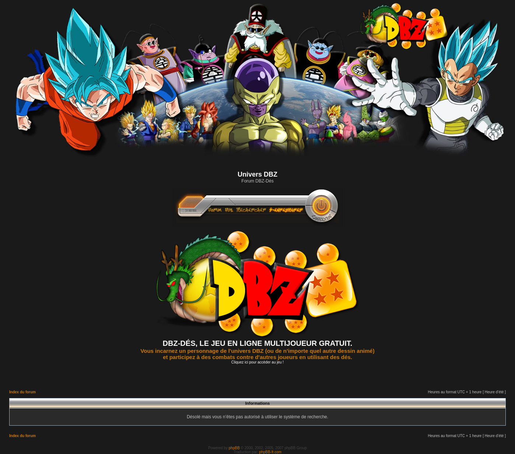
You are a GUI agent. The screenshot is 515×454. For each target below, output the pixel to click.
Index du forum (22, 392)
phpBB (234, 448)
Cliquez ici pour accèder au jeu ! (257, 362)
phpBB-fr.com (270, 452)
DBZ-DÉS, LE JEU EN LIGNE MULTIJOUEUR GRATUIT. (258, 343)
